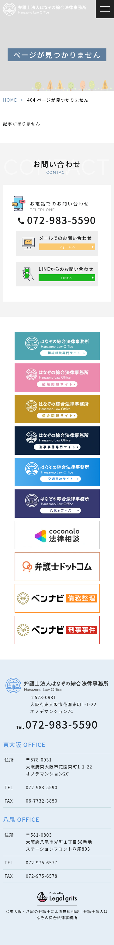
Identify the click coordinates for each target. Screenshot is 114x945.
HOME (10, 100)
